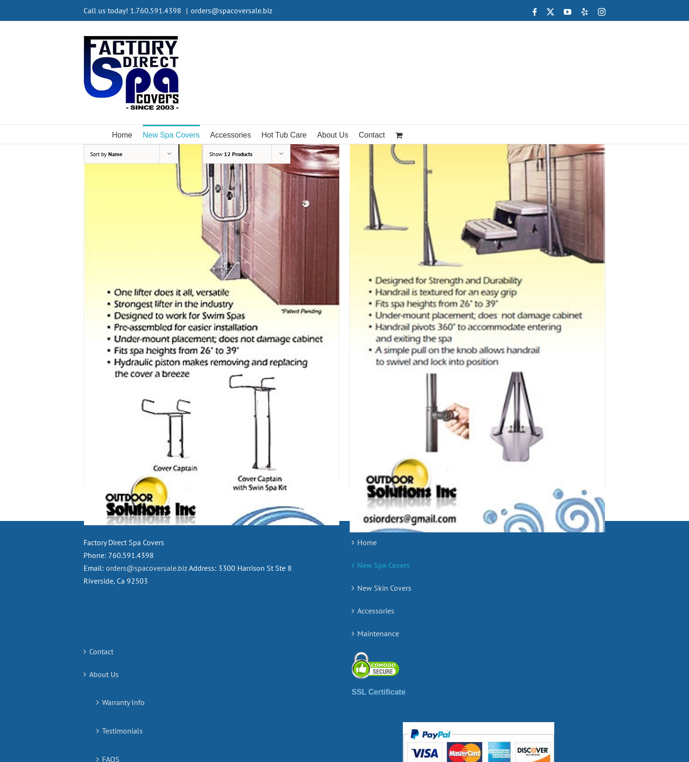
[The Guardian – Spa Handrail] (477, 303)
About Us (104, 561)
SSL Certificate (379, 579)
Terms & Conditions (134, 703)
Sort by (106, 154)
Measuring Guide (129, 674)
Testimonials (122, 618)
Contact (101, 538)
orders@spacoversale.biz (231, 10)
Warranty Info (123, 589)
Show (230, 154)
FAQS (111, 646)
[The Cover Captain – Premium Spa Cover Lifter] (211, 300)
